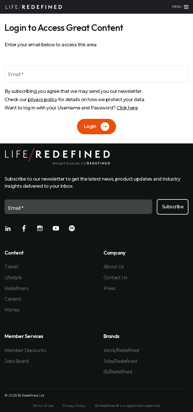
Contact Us (115, 277)
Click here (127, 108)
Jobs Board (17, 361)
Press (109, 288)
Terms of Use (43, 405)
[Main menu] (180, 7)
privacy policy (42, 99)
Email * (15, 74)
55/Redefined (117, 372)
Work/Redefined (121, 350)
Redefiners (16, 288)
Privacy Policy (74, 405)
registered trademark (143, 405)
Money (12, 310)
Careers (13, 299)
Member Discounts (25, 350)
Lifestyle (13, 277)
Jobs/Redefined (120, 361)
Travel (11, 266)
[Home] (34, 7)
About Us (113, 266)
